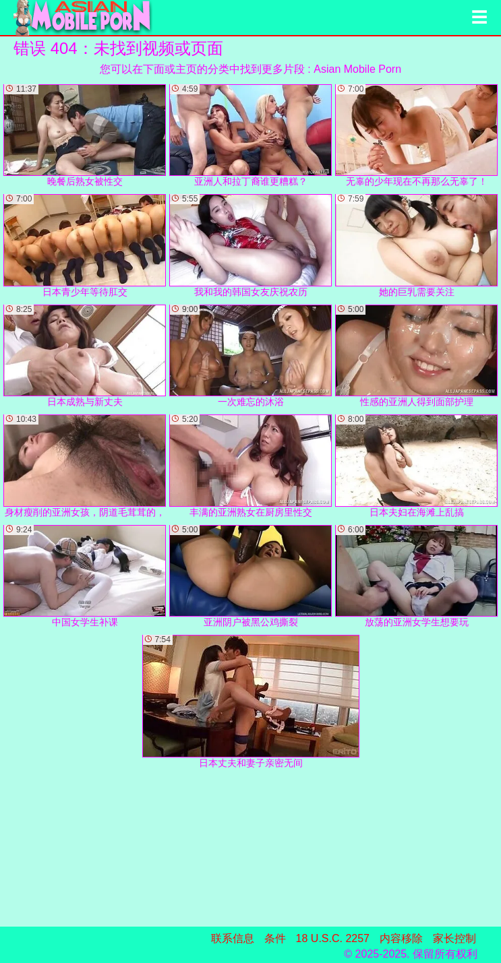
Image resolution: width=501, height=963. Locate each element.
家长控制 (454, 938)
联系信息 (232, 938)
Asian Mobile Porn (357, 69)
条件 (275, 938)
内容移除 (401, 938)
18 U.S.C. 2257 (333, 938)
